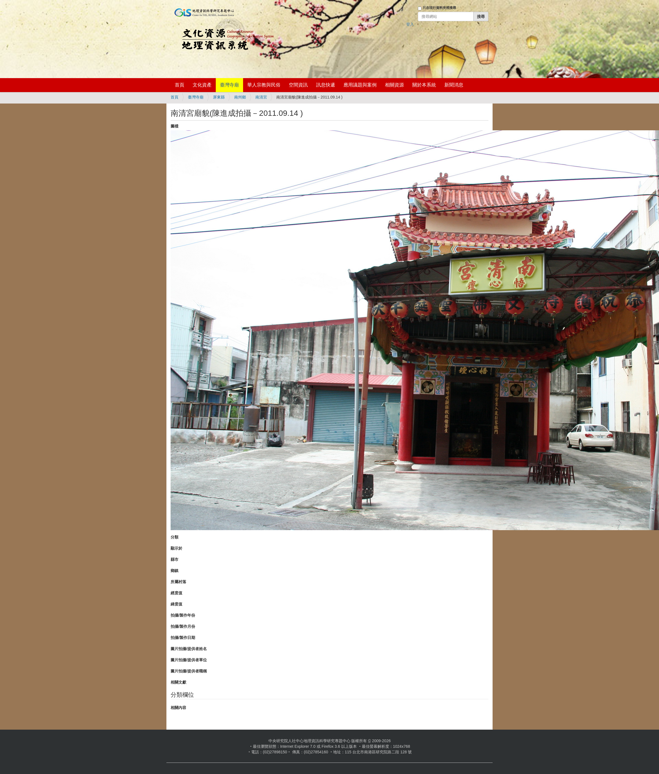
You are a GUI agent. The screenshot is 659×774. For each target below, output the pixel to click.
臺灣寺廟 (229, 85)
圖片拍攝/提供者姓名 (189, 648)
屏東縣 (219, 97)
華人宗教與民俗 (263, 85)
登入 (410, 24)
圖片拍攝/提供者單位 (189, 660)
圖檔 (174, 126)
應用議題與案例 (360, 85)
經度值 (176, 593)
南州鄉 (240, 97)
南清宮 (261, 97)
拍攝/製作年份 (183, 615)
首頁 (179, 85)
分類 (174, 537)
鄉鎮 (174, 570)
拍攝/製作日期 (183, 637)
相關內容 (178, 707)
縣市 (174, 559)
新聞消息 (453, 85)
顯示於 (176, 548)
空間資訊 (298, 85)
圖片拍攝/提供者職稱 (189, 671)
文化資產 (202, 85)
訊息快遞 (325, 85)
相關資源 (394, 85)
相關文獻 (178, 682)
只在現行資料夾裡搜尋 (439, 8)
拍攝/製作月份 (183, 626)
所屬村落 (178, 582)
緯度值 (176, 604)
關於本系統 (424, 85)
